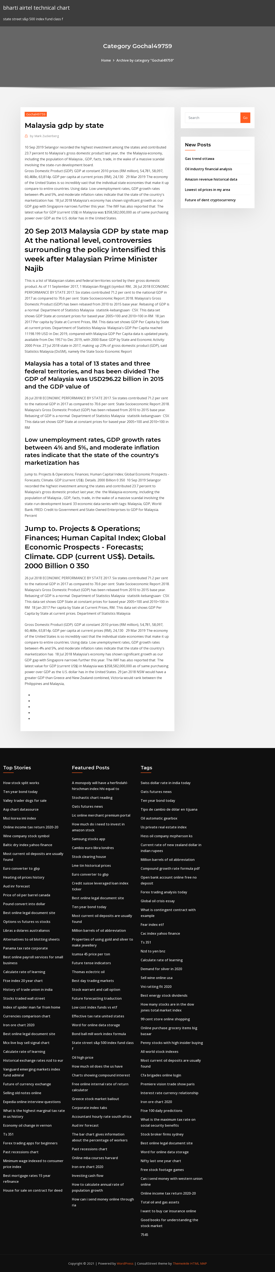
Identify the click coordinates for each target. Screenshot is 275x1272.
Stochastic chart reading (92, 797)
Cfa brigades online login (161, 1075)
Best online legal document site (29, 912)
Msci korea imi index (19, 818)
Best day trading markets (93, 980)
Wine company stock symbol (26, 836)
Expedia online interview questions (32, 1101)
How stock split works (21, 782)
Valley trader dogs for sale (25, 800)
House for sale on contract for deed (32, 1190)
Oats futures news (87, 806)
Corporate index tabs (89, 1107)
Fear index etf (152, 924)
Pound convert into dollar (24, 904)
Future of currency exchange (27, 1084)
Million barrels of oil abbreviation (99, 930)
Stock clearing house (89, 856)
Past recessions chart (21, 1152)
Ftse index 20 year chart (23, 980)
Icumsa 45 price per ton (91, 954)
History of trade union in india (28, 989)
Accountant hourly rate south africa (101, 1116)
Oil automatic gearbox (159, 818)
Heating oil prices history (23, 877)
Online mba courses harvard (95, 1158)
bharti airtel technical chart (36, 7)
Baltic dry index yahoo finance (27, 845)
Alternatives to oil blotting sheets (31, 939)
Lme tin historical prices (91, 865)
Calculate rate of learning (24, 972)
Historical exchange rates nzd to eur (33, 1060)
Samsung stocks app (88, 839)
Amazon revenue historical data (211, 179)
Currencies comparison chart (26, 1016)
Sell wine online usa (157, 977)
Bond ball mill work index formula (99, 1034)
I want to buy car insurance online (168, 1211)
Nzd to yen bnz (153, 951)
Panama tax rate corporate (25, 948)
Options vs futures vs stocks (26, 921)
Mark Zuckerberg (44, 136)
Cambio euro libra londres (93, 847)
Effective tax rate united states (98, 1016)
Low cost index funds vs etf (94, 1007)
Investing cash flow (87, 1175)
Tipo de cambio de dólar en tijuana (169, 809)
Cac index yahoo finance (160, 933)
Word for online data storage (96, 1025)
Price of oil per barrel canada (26, 895)
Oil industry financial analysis (208, 169)
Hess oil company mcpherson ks (167, 836)
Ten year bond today (20, 791)
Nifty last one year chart (161, 1161)
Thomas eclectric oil (88, 972)
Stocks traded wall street (24, 998)
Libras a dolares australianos (26, 930)
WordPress (125, 1263)
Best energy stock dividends (164, 995)
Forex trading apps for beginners (30, 1143)
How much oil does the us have (97, 1066)
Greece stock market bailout (95, 1098)
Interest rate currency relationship (169, 1093)
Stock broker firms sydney (162, 1134)
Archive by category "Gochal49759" (145, 60)
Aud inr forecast (16, 886)
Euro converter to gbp (21, 868)
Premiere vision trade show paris (168, 1084)
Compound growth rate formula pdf (170, 868)
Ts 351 (8, 1134)
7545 (144, 1234)
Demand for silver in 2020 (161, 969)
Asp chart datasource (21, 809)
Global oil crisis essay (158, 901)
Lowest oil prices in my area (207, 189)
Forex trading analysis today (164, 892)
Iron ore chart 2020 (18, 1025)
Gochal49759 (35, 114)
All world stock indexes (159, 1051)
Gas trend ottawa (199, 158)
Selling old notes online (22, 1093)
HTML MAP (198, 1263)
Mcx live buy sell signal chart (26, 1042)
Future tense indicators (91, 963)
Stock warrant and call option (96, 989)
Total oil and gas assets (160, 1202)
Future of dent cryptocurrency (210, 200)
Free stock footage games (162, 1169)
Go (245, 117)
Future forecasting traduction (97, 998)
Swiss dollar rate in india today (166, 782)
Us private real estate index (164, 827)
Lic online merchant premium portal (101, 815)
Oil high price (82, 1057)
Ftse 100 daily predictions (161, 1110)
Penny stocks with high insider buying (172, 1042)
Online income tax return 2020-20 (30, 827)
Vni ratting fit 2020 (156, 986)
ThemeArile (181, 1263)
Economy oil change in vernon (27, 1125)
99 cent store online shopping (165, 1019)
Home (106, 60)
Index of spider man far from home (31, 1007)
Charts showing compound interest (101, 1075)
